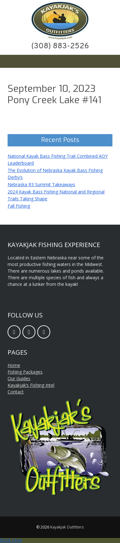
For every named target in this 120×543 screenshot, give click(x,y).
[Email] (28, 332)
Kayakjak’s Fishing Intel (31, 385)
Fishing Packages (25, 372)
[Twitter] (43, 332)
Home (14, 365)
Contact (16, 392)
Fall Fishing (19, 206)
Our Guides (19, 378)
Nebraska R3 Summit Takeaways (41, 184)
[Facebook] (14, 332)
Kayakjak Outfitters (67, 527)
